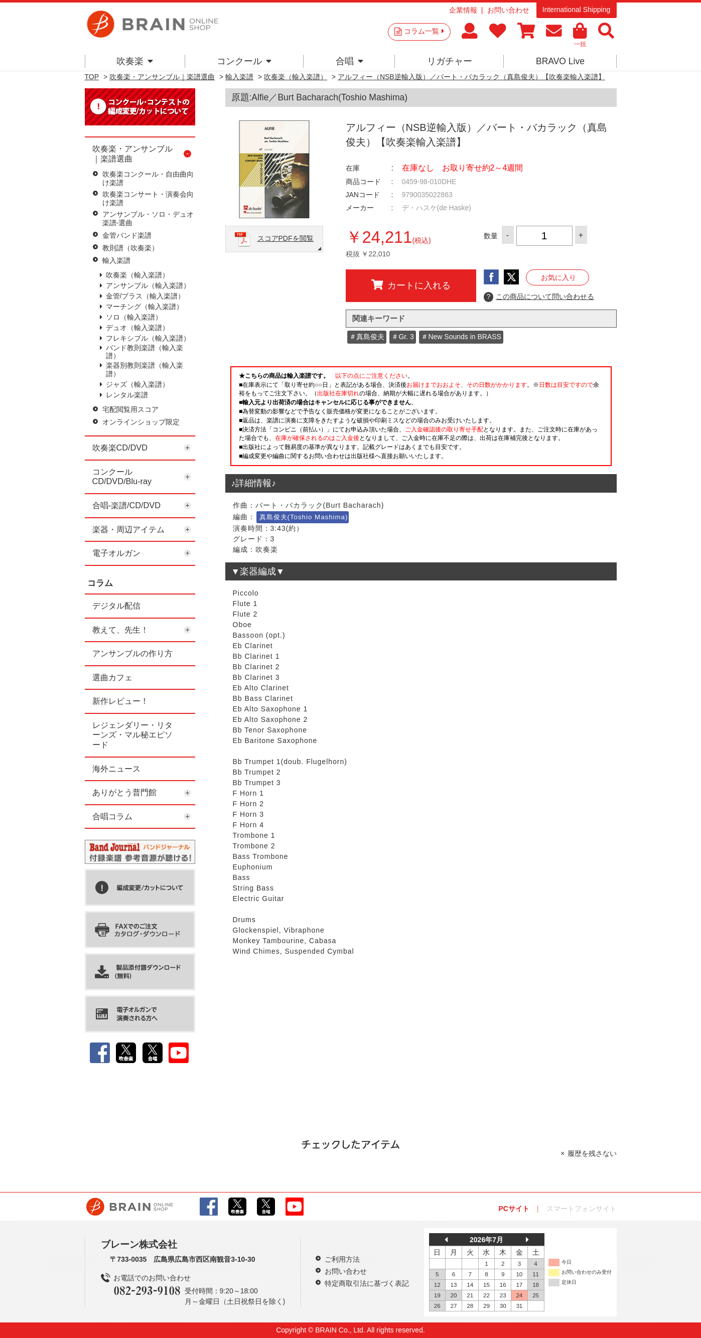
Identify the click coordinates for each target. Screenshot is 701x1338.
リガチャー (449, 61)
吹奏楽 (134, 61)
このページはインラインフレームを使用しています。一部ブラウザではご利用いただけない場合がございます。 (421, 419)
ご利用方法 (342, 1259)
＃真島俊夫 (366, 337)
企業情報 (463, 10)
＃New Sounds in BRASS (461, 337)
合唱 (349, 61)
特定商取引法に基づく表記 (367, 1283)
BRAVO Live (560, 61)
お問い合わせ (508, 10)
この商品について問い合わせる (539, 297)
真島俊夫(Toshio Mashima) (303, 517)
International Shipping (576, 10)
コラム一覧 (424, 31)
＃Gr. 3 (402, 337)
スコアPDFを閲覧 (285, 238)
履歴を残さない (592, 1153)
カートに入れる (411, 284)
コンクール (244, 61)
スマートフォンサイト (581, 1209)
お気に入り (558, 277)
